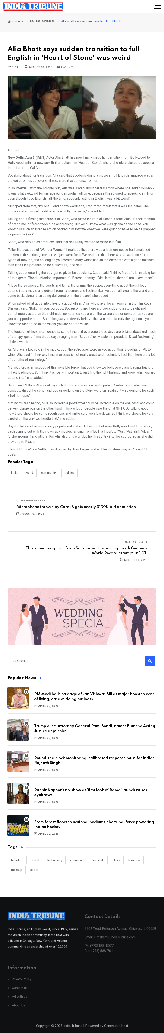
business (134, 860)
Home (14, 21)
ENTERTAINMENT (43, 21)
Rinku (16, 67)
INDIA (14, 472)
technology (54, 860)
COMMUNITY (49, 472)
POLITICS (69, 472)
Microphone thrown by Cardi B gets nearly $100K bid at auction (76, 507)
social (34, 870)
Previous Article (30, 500)
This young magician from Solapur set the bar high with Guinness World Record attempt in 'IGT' (87, 550)
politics (115, 860)
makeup (16, 870)
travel (35, 860)
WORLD (29, 472)
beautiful (17, 860)
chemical (76, 860)
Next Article (136, 541)
